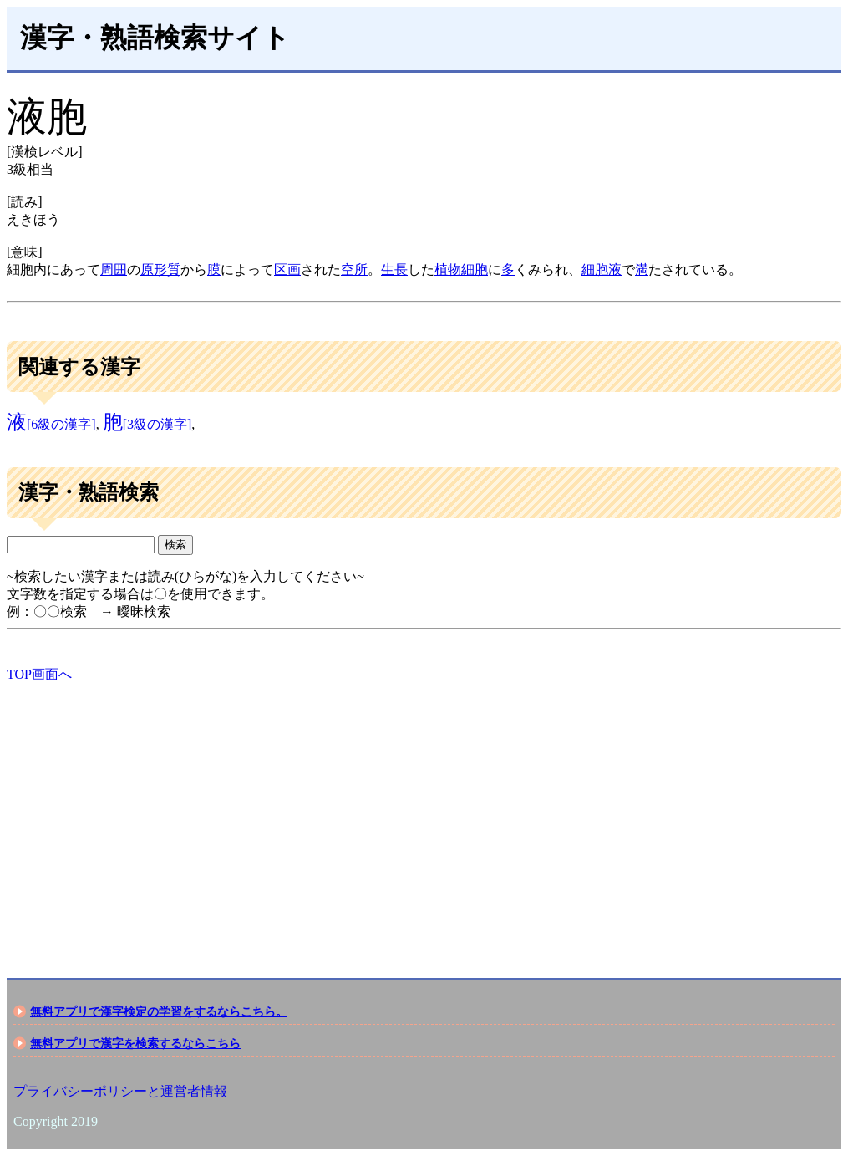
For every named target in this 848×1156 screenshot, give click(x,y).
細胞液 (601, 269)
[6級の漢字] (51, 424)
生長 (394, 269)
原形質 (160, 269)
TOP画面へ (39, 674)
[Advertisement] (424, 816)
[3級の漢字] (147, 424)
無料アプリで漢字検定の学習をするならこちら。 (158, 1011)
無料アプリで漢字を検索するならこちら (135, 1043)
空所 (354, 269)
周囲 (113, 269)
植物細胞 (461, 269)
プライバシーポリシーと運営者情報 (120, 1091)
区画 (287, 269)
